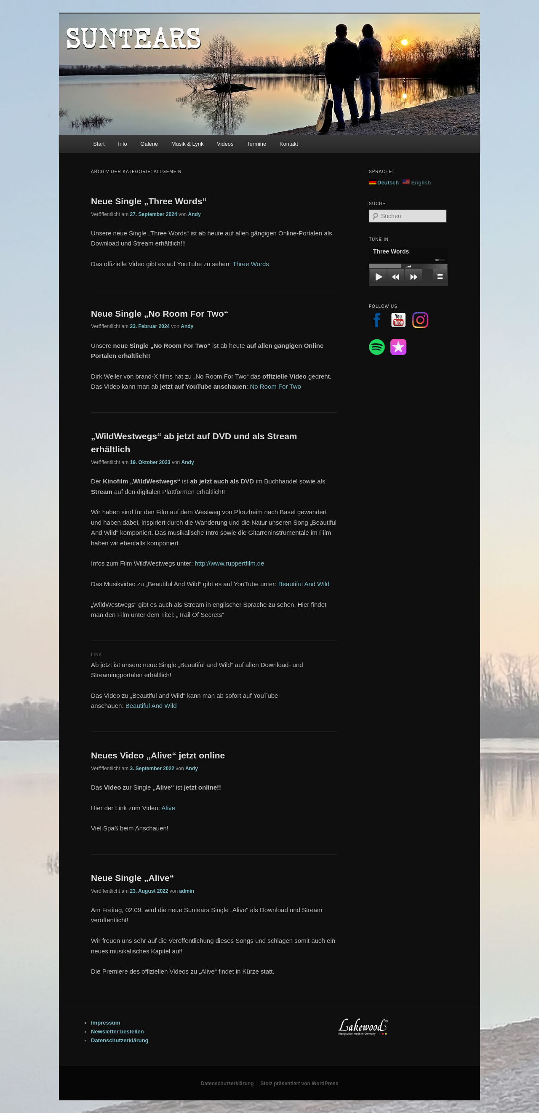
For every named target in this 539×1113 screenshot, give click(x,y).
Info (122, 144)
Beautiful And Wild (304, 583)
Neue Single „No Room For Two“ (159, 313)
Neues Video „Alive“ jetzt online (158, 755)
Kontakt (289, 144)
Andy (194, 214)
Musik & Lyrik (187, 144)
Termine (256, 144)
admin (186, 891)
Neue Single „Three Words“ (149, 201)
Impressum (105, 1023)
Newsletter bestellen (117, 1031)
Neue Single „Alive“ (132, 878)
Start (98, 144)
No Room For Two (275, 386)
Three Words (250, 263)
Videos (225, 144)
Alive (168, 807)
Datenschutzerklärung (120, 1040)
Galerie (149, 144)
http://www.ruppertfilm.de (229, 563)
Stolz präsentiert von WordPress (299, 1083)
